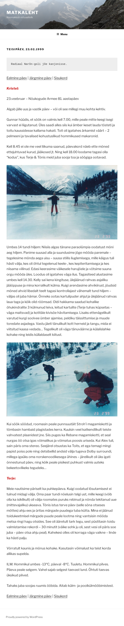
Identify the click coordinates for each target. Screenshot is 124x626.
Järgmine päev (40, 78)
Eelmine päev (17, 78)
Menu (62, 34)
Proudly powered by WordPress (24, 616)
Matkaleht (23, 12)
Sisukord (60, 78)
